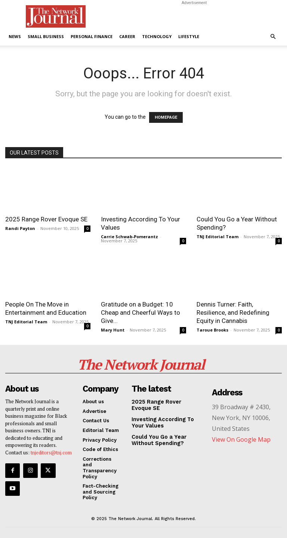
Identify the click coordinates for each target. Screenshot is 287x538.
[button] (273, 36)
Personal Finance (91, 36)
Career (127, 36)
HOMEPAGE (166, 117)
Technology (157, 36)
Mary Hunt (112, 330)
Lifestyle (188, 36)
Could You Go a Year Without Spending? (166, 433)
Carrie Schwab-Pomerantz (129, 236)
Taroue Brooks (212, 330)
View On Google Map (241, 435)
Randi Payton (20, 228)
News (15, 36)
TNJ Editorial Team (217, 236)
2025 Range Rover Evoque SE (46, 219)
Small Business (46, 36)
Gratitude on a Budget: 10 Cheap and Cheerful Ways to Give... (140, 312)
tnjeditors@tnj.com (51, 448)
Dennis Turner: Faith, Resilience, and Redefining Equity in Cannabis (233, 312)
